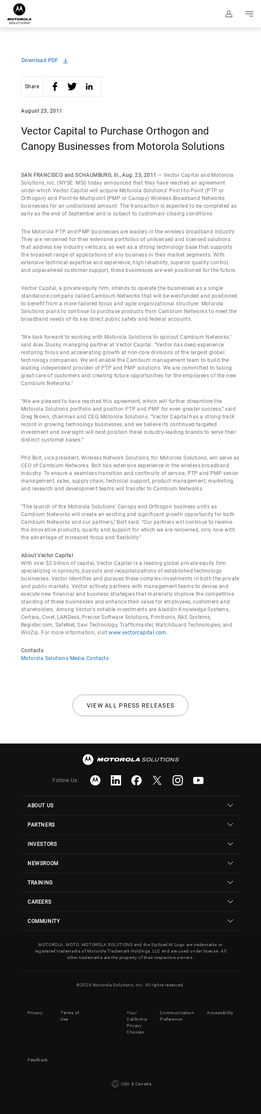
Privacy (34, 1012)
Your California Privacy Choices (137, 1022)
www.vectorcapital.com (137, 633)
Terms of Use (70, 1015)
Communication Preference (177, 1015)
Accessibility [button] (220, 1012)
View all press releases (131, 705)
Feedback (37, 1059)
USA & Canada (131, 1084)
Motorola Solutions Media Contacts (65, 658)
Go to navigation (249, 13)
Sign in (229, 13)
